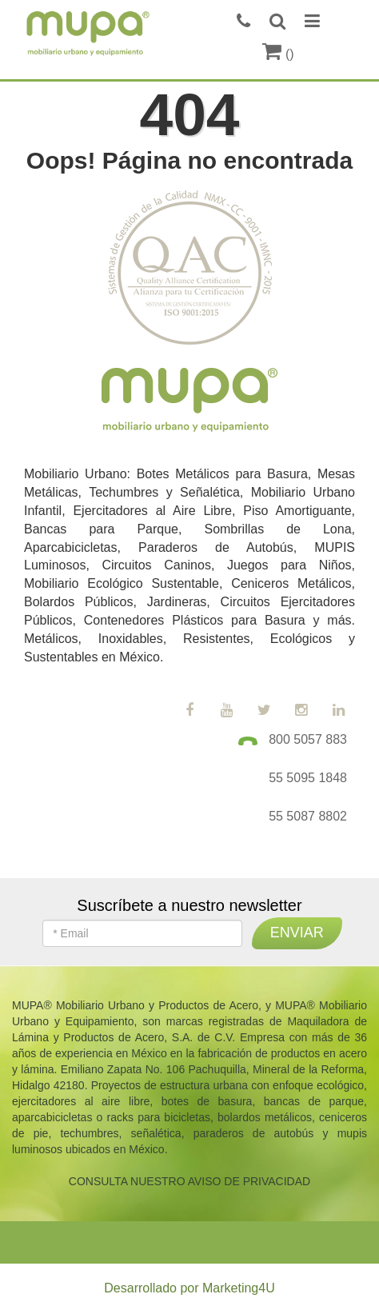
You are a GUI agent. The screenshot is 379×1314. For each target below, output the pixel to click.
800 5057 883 (308, 739)
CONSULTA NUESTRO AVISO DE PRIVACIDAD (189, 1181)
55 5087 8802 (308, 816)
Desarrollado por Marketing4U (189, 1288)
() (277, 54)
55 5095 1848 (308, 778)
